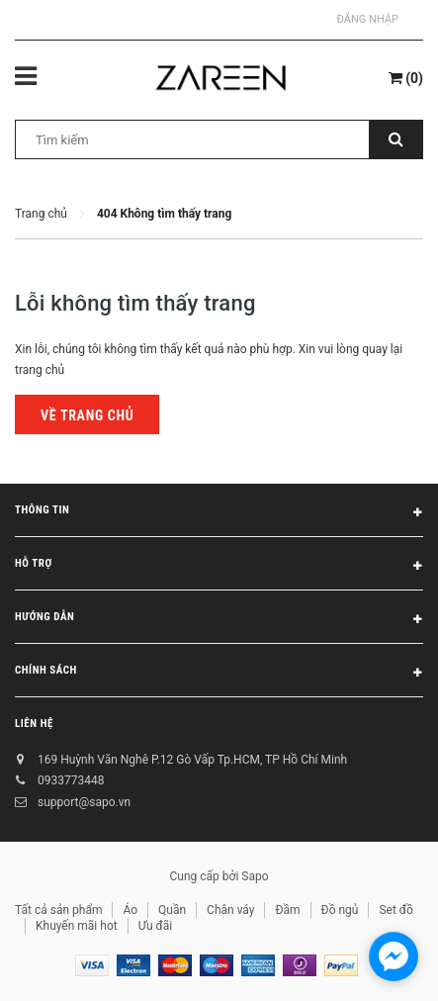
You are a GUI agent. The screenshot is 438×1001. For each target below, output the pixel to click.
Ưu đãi (155, 926)
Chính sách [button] (219, 673)
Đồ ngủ (340, 910)
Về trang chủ (87, 415)
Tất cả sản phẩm (58, 910)
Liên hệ (34, 723)
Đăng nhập (367, 19)
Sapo (254, 876)
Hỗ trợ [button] (219, 567)
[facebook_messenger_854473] (393, 956)
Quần (172, 910)
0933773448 (71, 780)
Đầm (287, 910)
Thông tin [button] (219, 513)
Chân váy (230, 910)
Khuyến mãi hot (77, 926)
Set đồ (395, 910)
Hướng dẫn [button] (219, 620)
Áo (130, 910)
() (406, 78)
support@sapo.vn (84, 802)
